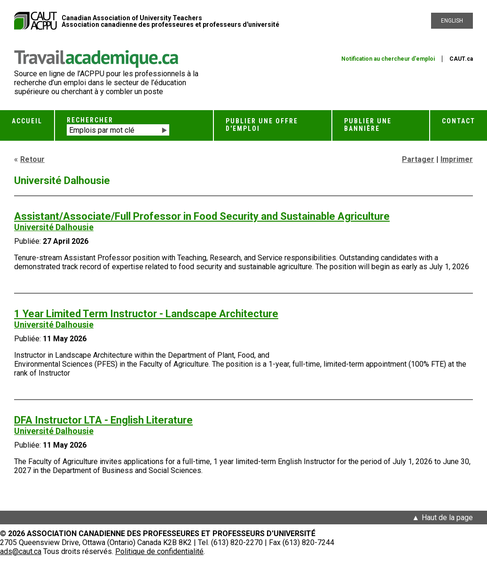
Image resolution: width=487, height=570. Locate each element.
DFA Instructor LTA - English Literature (103, 420)
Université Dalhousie (54, 227)
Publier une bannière (368, 124)
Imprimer (456, 159)
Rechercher (90, 120)
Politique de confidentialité (159, 551)
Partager (418, 159)
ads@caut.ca (20, 551)
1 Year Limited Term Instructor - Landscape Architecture (146, 314)
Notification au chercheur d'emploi (388, 59)
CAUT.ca (461, 59)
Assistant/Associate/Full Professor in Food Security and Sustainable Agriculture (202, 216)
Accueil (27, 121)
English (452, 20)
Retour (32, 159)
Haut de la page (447, 517)
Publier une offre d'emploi (262, 124)
